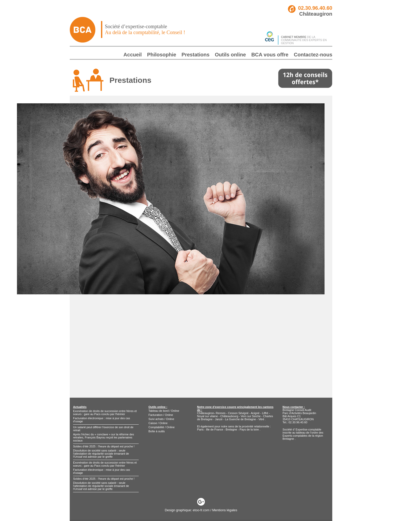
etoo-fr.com (201, 510)
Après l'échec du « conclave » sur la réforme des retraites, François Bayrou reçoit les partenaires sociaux (103, 437)
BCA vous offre (269, 54)
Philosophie (161, 54)
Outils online (230, 54)
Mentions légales (224, 510)
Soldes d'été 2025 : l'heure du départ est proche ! (104, 446)
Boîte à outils (156, 431)
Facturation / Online (160, 414)
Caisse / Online (158, 423)
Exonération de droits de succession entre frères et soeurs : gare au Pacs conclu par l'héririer (105, 412)
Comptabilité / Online (161, 427)
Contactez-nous (313, 54)
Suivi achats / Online (161, 418)
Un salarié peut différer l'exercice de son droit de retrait (103, 429)
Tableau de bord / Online (163, 410)
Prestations (195, 54)
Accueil (133, 54)
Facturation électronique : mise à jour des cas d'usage (101, 420)
